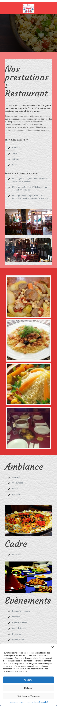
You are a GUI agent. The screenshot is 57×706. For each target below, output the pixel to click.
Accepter (28, 680)
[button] (52, 647)
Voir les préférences (28, 696)
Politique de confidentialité (37, 702)
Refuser (28, 688)
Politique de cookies (16, 702)
